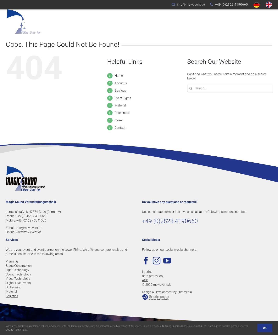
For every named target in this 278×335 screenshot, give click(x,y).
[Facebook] (146, 260)
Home (119, 76)
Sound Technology (18, 274)
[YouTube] (167, 260)
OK (265, 327)
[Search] (191, 88)
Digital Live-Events (18, 283)
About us (121, 83)
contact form (162, 212)
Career (119, 120)
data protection (152, 276)
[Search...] (229, 88)
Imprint (147, 272)
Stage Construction (19, 266)
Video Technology (18, 278)
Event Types (123, 98)
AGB (145, 280)
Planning (12, 261)
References (122, 113)
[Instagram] (156, 260)
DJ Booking (13, 287)
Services (120, 90)
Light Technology (17, 270)
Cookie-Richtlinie (15, 329)
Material (120, 105)
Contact (120, 128)
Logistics (12, 296)
